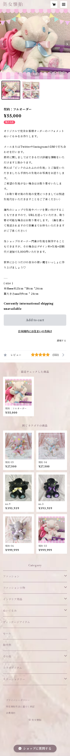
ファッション (11, 576)
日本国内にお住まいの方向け (35, 331)
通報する (61, 340)
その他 (7, 656)
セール (7, 633)
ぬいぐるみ (10, 610)
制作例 (7, 645)
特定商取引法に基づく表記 (20, 706)
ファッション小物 (14, 588)
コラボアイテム (12, 668)
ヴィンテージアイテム (16, 622)
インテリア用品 (12, 599)
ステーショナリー (14, 679)
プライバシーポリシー (18, 700)
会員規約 (10, 713)
